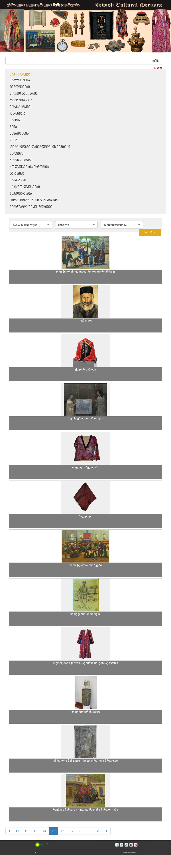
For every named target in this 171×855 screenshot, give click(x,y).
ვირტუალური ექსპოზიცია (31, 207)
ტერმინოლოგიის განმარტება (34, 200)
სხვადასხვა (19, 134)
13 (35, 831)
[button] (31, 225)
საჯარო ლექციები (25, 187)
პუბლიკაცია (20, 80)
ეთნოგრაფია (21, 194)
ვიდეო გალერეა (24, 94)
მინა (13, 127)
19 (90, 831)
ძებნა (155, 60)
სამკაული (18, 180)
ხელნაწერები (21, 160)
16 (62, 831)
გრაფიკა (17, 174)
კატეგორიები (21, 75)
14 (44, 831)
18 (80, 831)
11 (17, 831)
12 (26, 831)
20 (98, 831)
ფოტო (15, 140)
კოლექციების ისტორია (29, 167)
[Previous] (9, 831)
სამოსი (16, 120)
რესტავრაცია (21, 100)
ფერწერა (17, 114)
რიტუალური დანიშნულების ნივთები (40, 147)
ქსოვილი (17, 154)
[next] (107, 831)
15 (53, 831)
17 (71, 831)
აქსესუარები (20, 107)
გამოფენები (20, 87)
